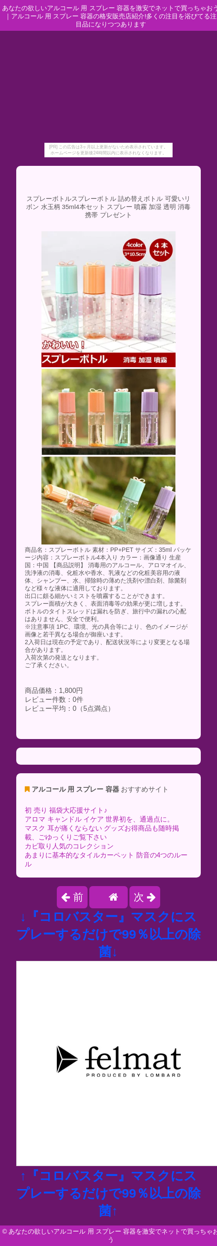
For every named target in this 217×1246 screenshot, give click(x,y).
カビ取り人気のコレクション (69, 846)
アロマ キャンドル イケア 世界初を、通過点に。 (99, 819)
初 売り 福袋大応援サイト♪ (66, 810)
